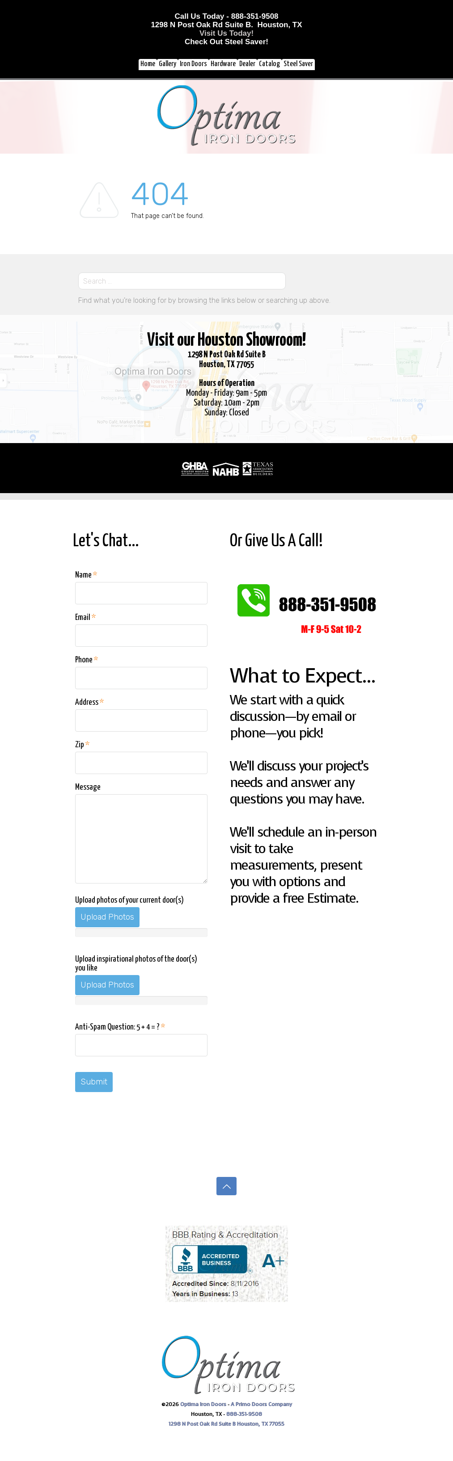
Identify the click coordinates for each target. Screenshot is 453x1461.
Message (88, 787)
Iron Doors (193, 64)
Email (85, 617)
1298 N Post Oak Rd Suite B (203, 1424)
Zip (82, 745)
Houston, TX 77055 (260, 1424)
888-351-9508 (244, 1414)
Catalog (269, 64)
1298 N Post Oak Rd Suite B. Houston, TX (226, 25)
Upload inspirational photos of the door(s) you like (136, 963)
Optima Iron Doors (203, 1404)
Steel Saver (298, 64)
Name (86, 575)
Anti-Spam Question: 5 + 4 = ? (120, 1027)
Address (89, 702)
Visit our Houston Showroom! (226, 340)
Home (147, 64)
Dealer (247, 64)
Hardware (223, 64)
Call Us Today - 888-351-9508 (226, 16)
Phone (86, 660)
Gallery (167, 64)
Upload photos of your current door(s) (129, 900)
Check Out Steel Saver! (226, 42)
